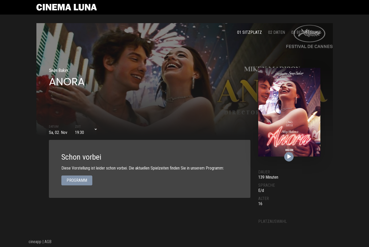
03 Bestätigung (305, 32)
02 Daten (276, 32)
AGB (47, 241)
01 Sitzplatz (249, 32)
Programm (77, 180)
